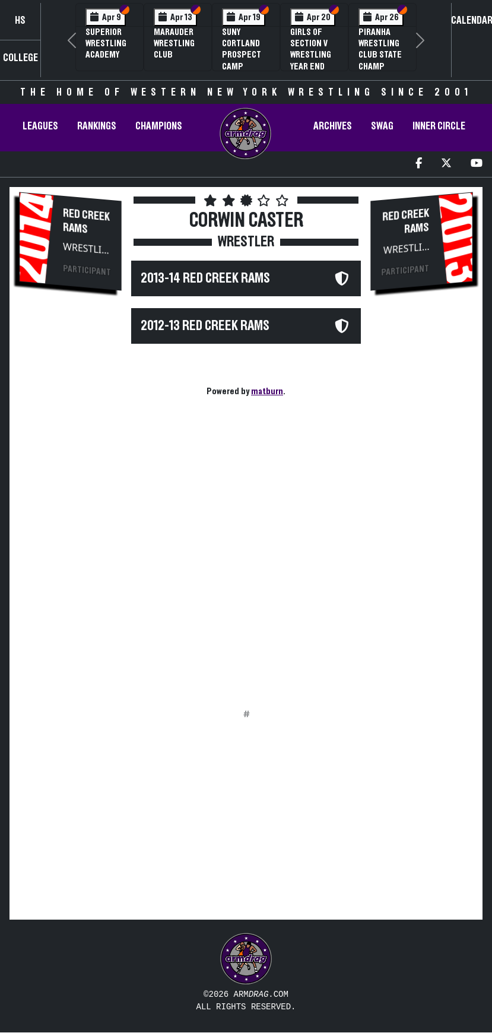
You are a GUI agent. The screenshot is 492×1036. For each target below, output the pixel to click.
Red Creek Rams (86, 221)
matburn (267, 391)
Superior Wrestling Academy (105, 43)
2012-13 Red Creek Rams (205, 326)
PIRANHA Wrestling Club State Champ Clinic (380, 55)
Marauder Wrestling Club (174, 43)
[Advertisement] (70, 502)
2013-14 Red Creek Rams (205, 278)
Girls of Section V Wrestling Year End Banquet (310, 55)
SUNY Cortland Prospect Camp (241, 49)
